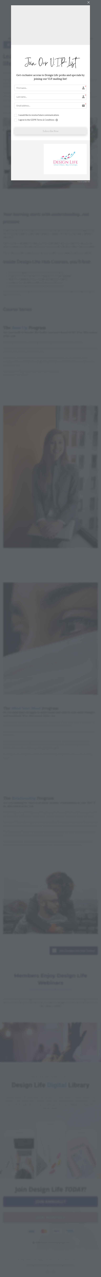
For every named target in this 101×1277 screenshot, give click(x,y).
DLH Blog (38, 1260)
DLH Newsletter (24, 1260)
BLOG (58, 38)
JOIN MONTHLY (50, 1217)
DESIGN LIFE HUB (27, 38)
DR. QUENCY (46, 38)
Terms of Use (78, 1260)
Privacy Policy (63, 1260)
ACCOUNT (70, 38)
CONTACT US (86, 38)
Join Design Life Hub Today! (73, 950)
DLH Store (50, 1260)
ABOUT (11, 38)
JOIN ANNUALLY (50, 1201)
